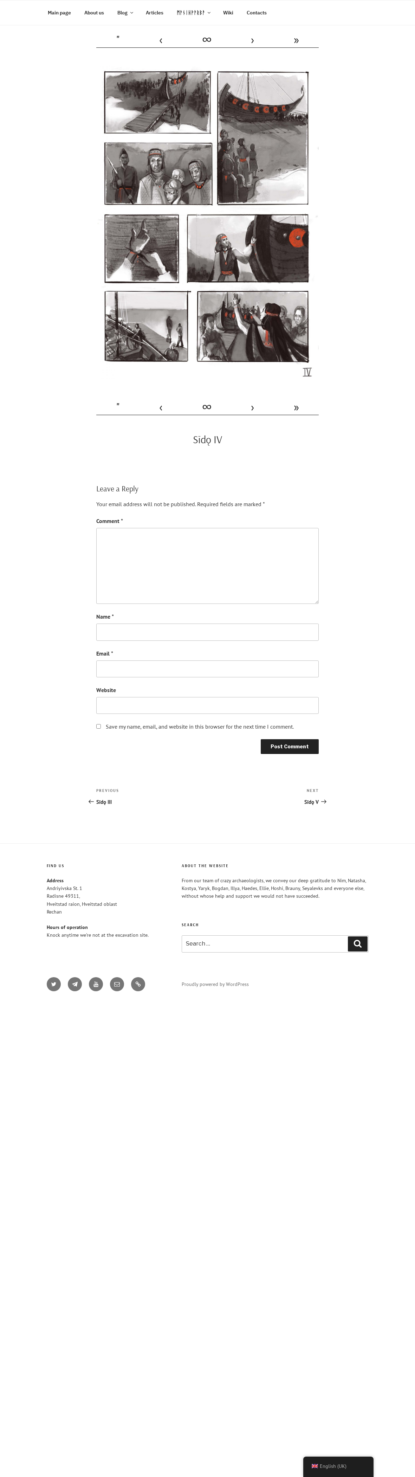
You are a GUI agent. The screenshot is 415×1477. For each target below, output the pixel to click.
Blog (125, 12)
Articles (154, 12)
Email (104, 653)
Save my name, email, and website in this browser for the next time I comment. (200, 726)
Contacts (257, 12)
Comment (109, 520)
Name (105, 616)
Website (106, 690)
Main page (59, 12)
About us (94, 12)
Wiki (228, 12)
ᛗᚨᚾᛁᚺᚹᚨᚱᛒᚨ (194, 12)
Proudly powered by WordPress (215, 984)
